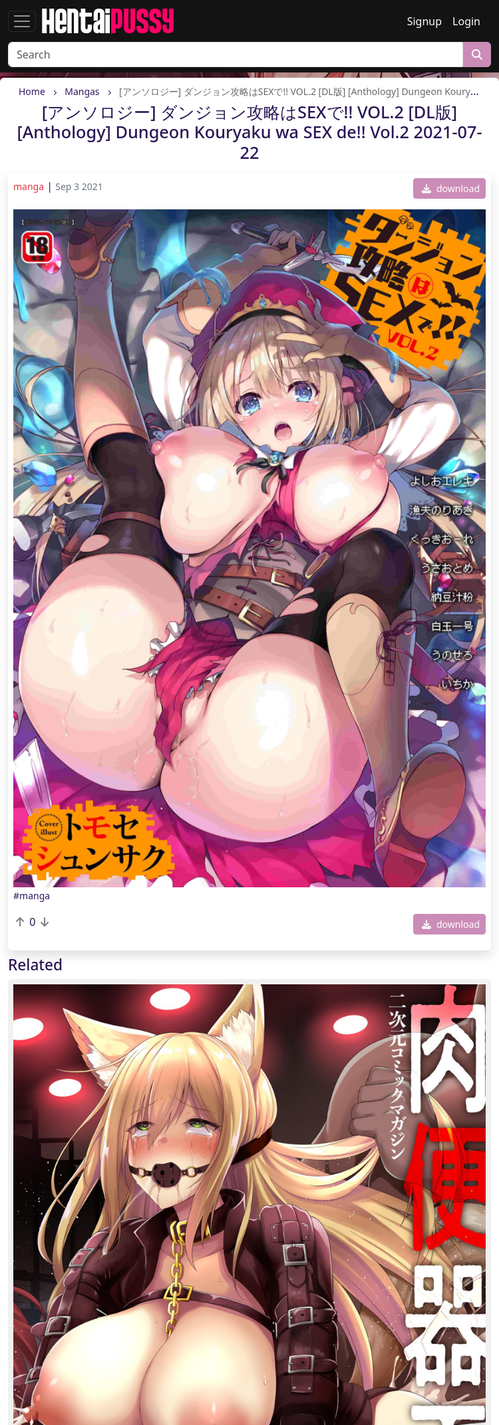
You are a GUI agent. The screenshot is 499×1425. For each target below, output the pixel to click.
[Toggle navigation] (22, 21)
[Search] (235, 54)
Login (466, 21)
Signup (424, 21)
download (451, 188)
